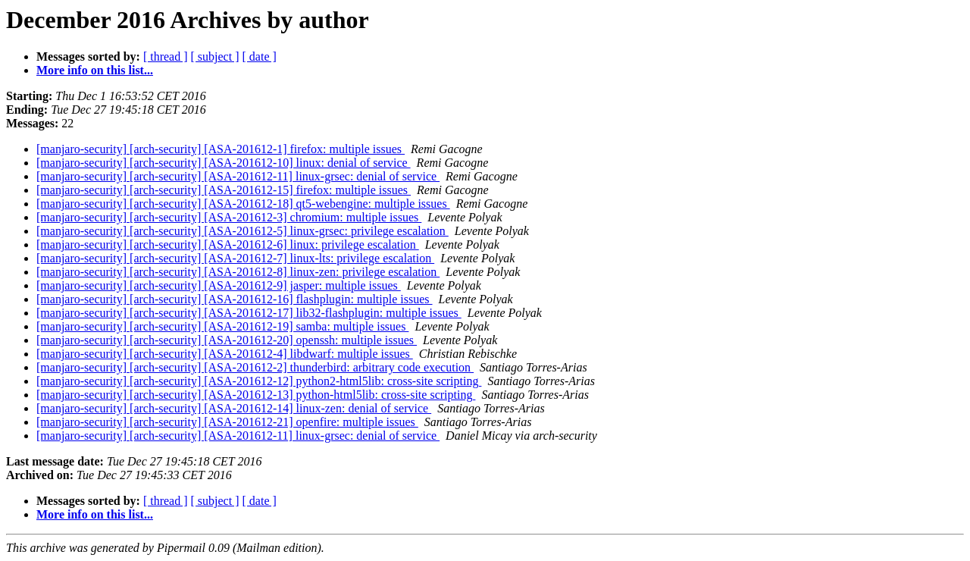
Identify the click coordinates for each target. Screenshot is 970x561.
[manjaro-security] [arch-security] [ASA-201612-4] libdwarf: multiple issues (224, 353)
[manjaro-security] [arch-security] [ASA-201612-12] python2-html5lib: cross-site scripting (258, 381)
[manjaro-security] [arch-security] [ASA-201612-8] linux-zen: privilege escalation (238, 271)
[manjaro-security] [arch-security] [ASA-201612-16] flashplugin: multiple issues (234, 299)
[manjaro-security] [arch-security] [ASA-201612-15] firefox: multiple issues (223, 189)
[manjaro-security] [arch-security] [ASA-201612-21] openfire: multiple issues (227, 421)
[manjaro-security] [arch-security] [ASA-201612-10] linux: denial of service (223, 162)
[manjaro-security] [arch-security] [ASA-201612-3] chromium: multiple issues (228, 217)
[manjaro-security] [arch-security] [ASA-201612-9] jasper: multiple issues (218, 285)
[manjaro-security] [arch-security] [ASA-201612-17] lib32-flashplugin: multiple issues (249, 312)
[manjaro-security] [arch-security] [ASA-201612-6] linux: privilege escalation (227, 244)
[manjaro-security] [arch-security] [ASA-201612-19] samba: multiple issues (222, 326)
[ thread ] (165, 56)
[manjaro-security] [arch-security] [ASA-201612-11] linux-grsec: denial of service (238, 176)
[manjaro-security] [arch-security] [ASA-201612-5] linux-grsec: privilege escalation (242, 230)
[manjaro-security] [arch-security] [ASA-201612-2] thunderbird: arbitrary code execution (255, 367)
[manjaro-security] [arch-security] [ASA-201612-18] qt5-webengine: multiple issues (243, 203)
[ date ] (259, 56)
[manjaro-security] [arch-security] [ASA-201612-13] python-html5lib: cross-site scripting (255, 394)
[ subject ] (215, 56)
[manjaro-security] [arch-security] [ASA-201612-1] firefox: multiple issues (220, 149)
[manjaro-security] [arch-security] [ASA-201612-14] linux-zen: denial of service (233, 408)
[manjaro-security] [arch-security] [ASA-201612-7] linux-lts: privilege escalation (235, 258)
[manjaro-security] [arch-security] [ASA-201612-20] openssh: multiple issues (226, 340)
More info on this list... (94, 70)
